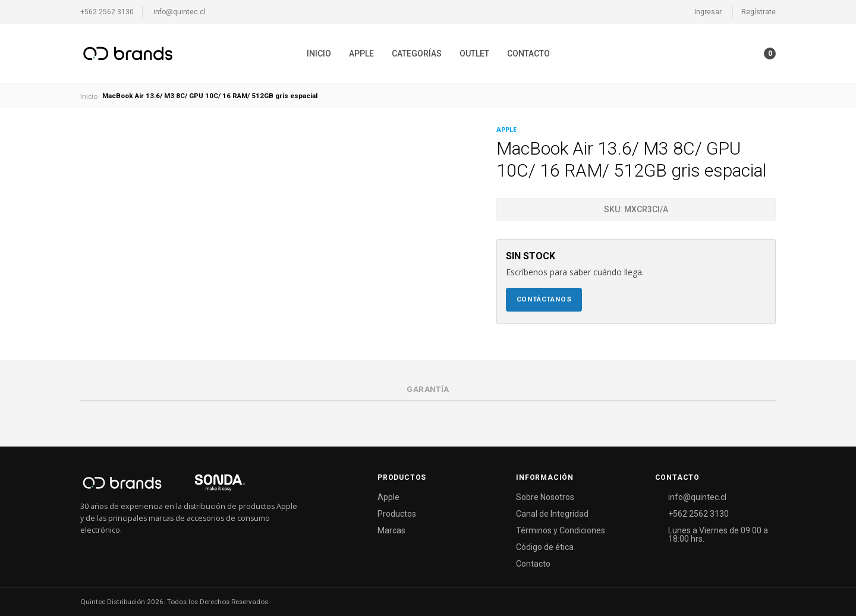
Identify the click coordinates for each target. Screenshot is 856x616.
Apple (361, 53)
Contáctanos (544, 299)
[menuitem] (319, 53)
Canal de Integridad (552, 514)
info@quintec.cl (179, 12)
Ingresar (708, 12)
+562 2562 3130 (107, 12)
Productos (396, 514)
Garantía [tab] (428, 389)
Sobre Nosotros (545, 497)
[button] (747, 53)
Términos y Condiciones (560, 530)
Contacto (528, 53)
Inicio (319, 53)
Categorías (417, 53)
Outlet (474, 53)
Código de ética (545, 547)
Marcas (391, 530)
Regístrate (758, 12)
